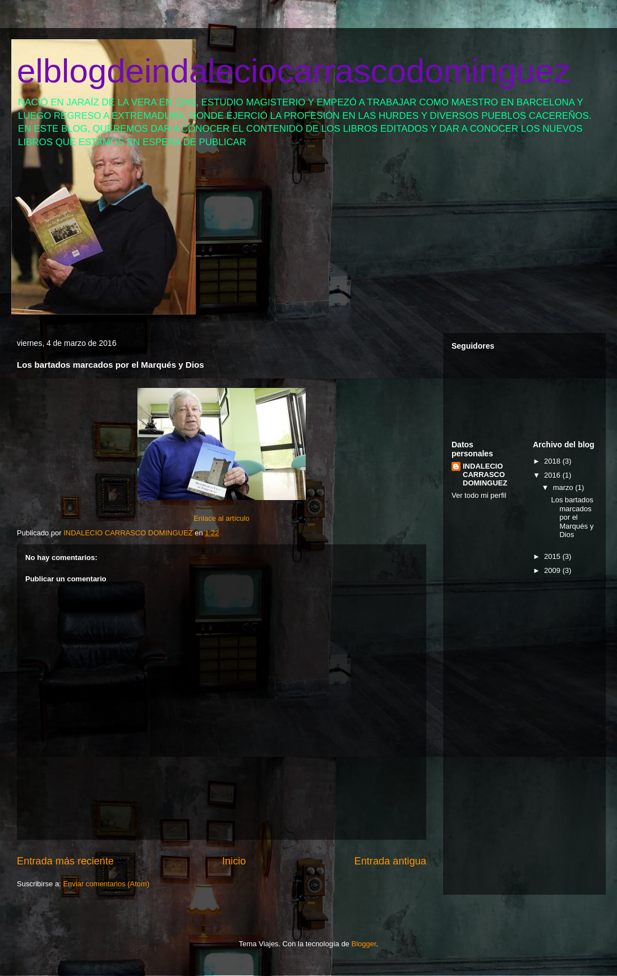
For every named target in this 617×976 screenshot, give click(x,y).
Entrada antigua (390, 861)
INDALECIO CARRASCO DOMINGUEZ (485, 474)
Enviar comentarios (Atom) (106, 884)
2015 (553, 556)
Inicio (234, 861)
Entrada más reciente (65, 861)
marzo (564, 487)
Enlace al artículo (222, 518)
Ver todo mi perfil (479, 495)
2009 (553, 570)
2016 (553, 475)
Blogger (363, 944)
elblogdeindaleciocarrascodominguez (293, 71)
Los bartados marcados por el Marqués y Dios (572, 517)
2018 (553, 461)
